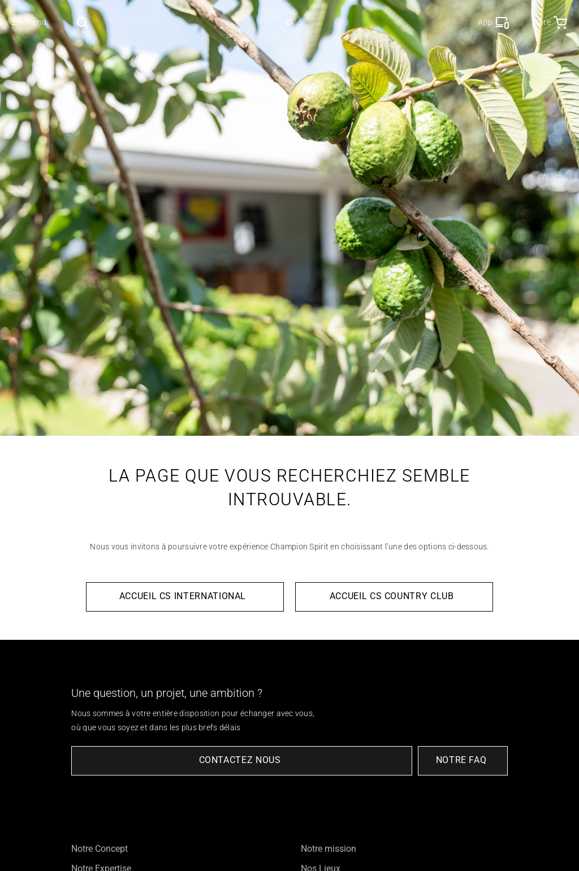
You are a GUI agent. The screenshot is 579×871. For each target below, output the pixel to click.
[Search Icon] (82, 22)
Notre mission (328, 848)
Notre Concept (99, 848)
